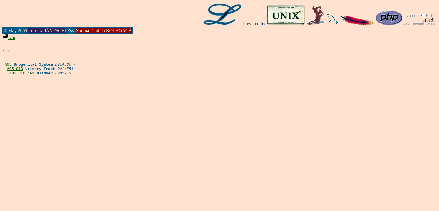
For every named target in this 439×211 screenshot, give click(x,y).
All (5, 52)
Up (8, 37)
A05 (8, 66)
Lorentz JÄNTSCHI (47, 30)
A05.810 (15, 72)
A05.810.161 (21, 77)
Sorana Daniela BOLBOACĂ (104, 30)
